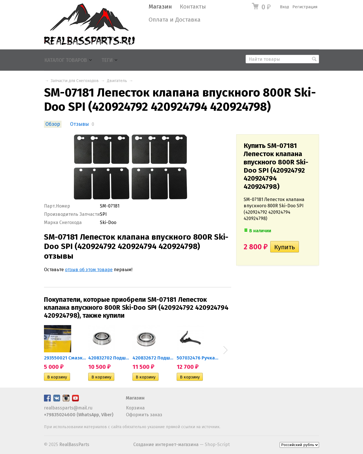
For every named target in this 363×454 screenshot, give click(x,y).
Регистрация (304, 7)
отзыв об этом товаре (89, 269)
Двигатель (117, 80)
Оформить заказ (144, 414)
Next (225, 350)
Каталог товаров (66, 60)
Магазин (160, 6)
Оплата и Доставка (175, 19)
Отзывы (79, 124)
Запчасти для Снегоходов (75, 80)
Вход (284, 7)
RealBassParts (74, 444)
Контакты (193, 6)
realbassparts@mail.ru (68, 408)
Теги (107, 60)
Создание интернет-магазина (166, 444)
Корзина (135, 408)
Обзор (52, 124)
